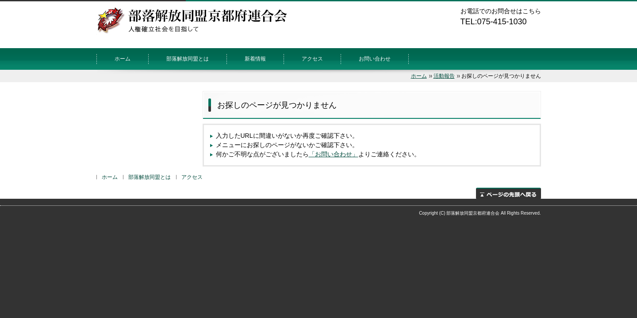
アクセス (312, 59)
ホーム (122, 59)
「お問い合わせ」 (333, 154)
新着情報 (255, 59)
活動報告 (444, 76)
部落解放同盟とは (187, 59)
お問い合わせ (375, 59)
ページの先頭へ (508, 193)
